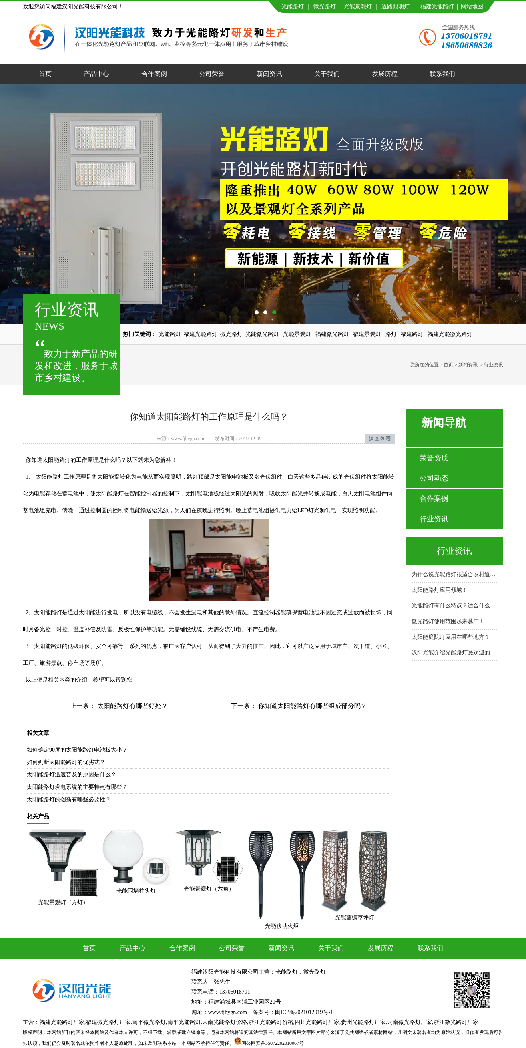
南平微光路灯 (149, 1022)
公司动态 (434, 478)
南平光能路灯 (184, 1022)
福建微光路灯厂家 (108, 1022)
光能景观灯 (358, 7)
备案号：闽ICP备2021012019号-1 (293, 1012)
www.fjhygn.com (187, 438)
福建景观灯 (367, 334)
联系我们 (442, 73)
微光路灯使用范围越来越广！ (448, 621)
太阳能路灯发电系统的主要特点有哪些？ (77, 787)
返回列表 (380, 439)
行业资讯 (434, 519)
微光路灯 (324, 7)
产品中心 (96, 73)
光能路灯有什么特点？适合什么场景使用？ (454, 606)
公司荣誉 (212, 73)
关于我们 (327, 73)
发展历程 (385, 73)
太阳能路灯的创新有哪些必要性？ (69, 800)
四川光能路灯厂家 (317, 1022)
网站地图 (472, 7)
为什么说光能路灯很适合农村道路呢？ (454, 574)
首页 (45, 73)
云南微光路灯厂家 (409, 1022)
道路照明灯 (395, 7)
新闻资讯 (269, 73)
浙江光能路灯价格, (272, 1022)
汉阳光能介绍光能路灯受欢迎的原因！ (454, 653)
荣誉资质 (434, 458)
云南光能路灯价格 (224, 1022)
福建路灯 (412, 334)
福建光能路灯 (437, 7)
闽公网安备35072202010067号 (272, 1043)
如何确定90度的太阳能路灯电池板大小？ (77, 750)
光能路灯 (292, 7)
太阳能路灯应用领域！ (440, 590)
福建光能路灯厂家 (62, 1022)
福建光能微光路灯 (450, 334)
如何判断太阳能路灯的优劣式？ (66, 762)
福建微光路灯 (332, 334)
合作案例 (154, 73)
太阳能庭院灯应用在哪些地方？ (451, 637)
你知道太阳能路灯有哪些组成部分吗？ (312, 705)
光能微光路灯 (262, 334)
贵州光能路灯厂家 (363, 1022)
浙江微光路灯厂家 (456, 1022)
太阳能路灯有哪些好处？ (132, 705)
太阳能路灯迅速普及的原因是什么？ (71, 775)
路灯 (391, 334)
